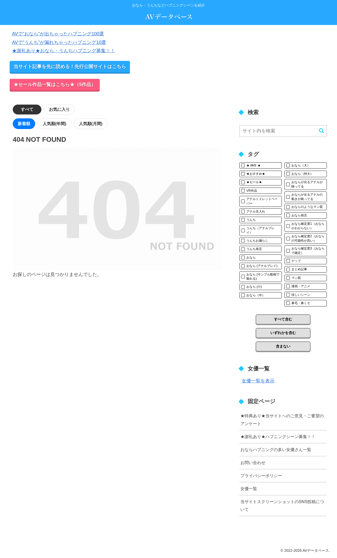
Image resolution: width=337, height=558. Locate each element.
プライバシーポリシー (261, 475)
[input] (283, 131)
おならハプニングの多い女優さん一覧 (275, 449)
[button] (321, 131)
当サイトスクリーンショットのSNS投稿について (282, 505)
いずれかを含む (283, 333)
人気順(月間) (91, 123)
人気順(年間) (54, 123)
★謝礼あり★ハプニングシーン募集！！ (277, 436)
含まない (283, 346)
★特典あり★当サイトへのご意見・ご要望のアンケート (282, 419)
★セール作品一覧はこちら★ (55, 84)
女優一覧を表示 (258, 380)
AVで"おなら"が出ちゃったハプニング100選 (58, 33)
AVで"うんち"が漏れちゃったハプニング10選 (59, 42)
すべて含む (283, 319)
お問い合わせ (252, 462)
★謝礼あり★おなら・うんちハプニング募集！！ (63, 50)
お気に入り (59, 109)
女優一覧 (248, 488)
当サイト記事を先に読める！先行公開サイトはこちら (70, 66)
